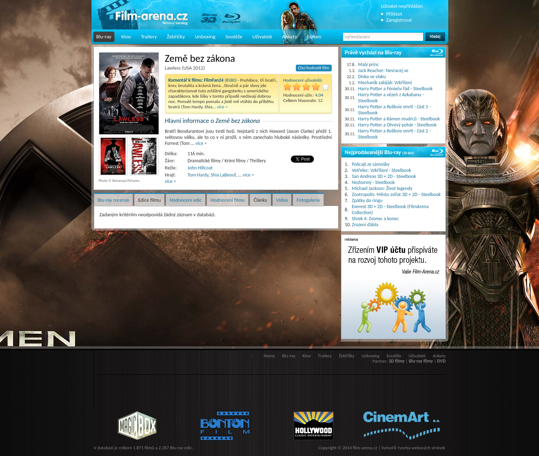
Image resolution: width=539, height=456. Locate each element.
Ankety (289, 36)
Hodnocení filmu (227, 200)
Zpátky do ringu (367, 200)
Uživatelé (262, 36)
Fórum (314, 36)
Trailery (149, 36)
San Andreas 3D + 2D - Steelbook (384, 176)
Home (269, 355)
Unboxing (205, 36)
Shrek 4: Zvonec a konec (375, 219)
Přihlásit (394, 14)
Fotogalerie (308, 200)
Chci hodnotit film (313, 67)
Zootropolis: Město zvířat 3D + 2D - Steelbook (396, 194)
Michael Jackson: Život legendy (382, 188)
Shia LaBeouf (223, 175)
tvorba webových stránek (421, 447)
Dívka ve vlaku (372, 77)
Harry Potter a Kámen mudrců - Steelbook (399, 119)
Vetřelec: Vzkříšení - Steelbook (381, 170)
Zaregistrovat (399, 20)
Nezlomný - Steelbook (373, 182)
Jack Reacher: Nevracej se (383, 70)
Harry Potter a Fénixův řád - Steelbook (395, 89)
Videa (282, 200)
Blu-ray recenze (113, 200)
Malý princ (368, 64)
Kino (126, 36)
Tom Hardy (198, 175)
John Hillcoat (200, 168)
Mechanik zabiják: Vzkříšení (385, 83)
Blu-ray (104, 36)
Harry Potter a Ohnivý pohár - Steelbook (397, 125)
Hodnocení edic (186, 200)
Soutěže (233, 36)
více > (222, 106)
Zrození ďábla (365, 225)
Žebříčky (176, 36)
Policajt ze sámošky (371, 164)
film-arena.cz (365, 447)
